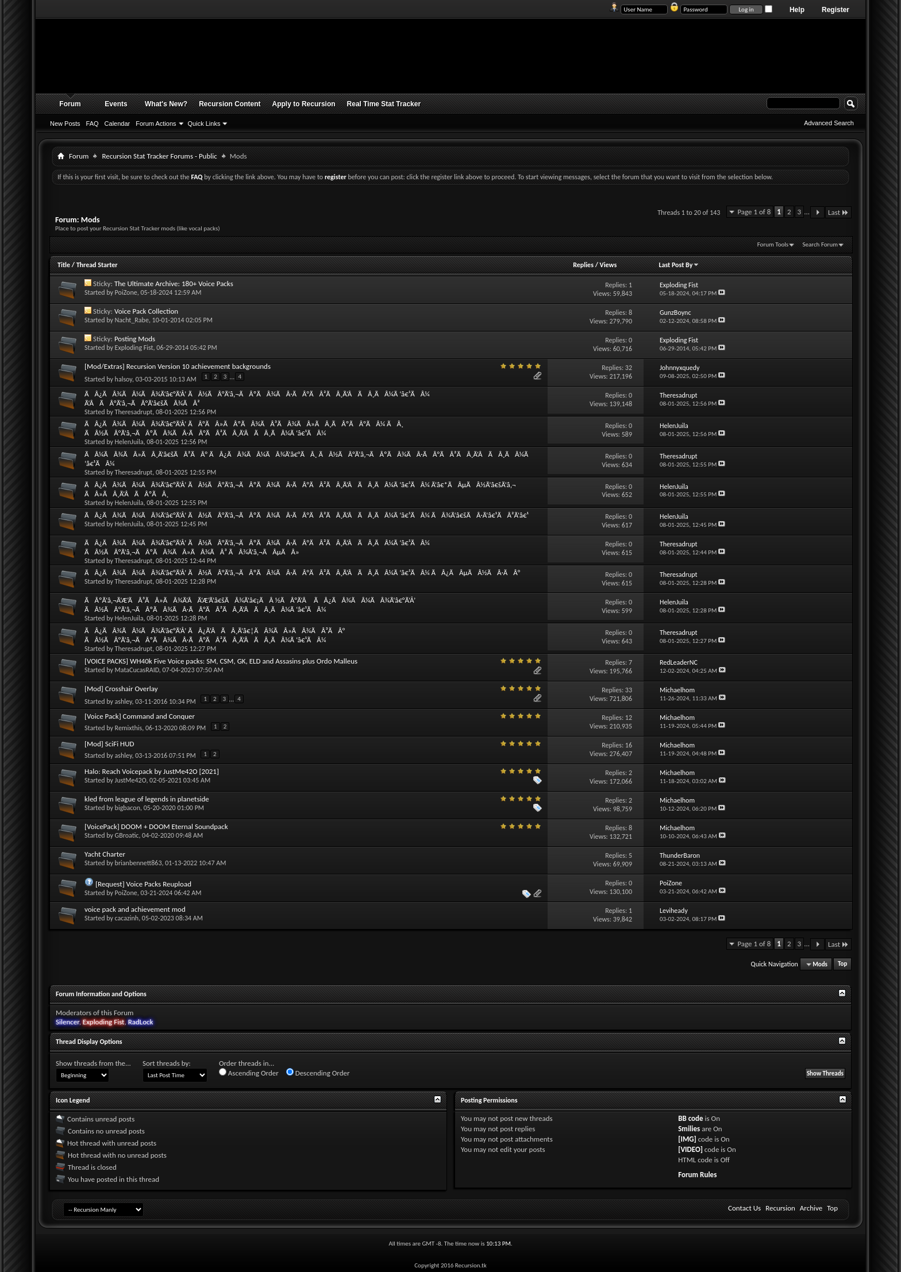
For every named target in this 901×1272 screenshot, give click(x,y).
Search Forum (820, 244)
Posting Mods (134, 338)
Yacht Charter (104, 854)
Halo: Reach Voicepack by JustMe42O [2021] (151, 771)
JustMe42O (131, 780)
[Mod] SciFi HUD (109, 743)
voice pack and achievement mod (135, 909)
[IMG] (687, 1139)
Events (116, 104)
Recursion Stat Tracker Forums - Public (159, 156)
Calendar (117, 123)
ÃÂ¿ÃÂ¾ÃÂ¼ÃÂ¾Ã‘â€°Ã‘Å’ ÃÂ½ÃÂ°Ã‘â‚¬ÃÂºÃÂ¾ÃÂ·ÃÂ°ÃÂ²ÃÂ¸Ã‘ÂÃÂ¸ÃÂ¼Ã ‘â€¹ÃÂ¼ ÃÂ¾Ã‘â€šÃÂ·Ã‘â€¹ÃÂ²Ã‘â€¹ (306, 515)
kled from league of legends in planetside (146, 799)
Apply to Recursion (304, 104)
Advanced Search (829, 123)
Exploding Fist (134, 348)
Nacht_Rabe (132, 320)
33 (628, 690)
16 (628, 745)
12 (628, 718)
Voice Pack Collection (146, 311)
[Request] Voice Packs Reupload (143, 884)
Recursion (780, 1208)
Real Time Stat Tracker (384, 104)
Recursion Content (229, 104)
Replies (583, 265)
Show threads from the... (93, 1063)
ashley (123, 701)
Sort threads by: (167, 1063)
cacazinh (127, 918)
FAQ (92, 123)
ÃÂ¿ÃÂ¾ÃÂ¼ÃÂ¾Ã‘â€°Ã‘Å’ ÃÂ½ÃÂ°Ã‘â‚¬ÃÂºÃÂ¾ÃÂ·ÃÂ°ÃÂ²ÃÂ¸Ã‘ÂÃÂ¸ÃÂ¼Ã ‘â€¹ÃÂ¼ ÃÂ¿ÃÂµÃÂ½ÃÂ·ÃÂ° (302, 572)
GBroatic (127, 835)
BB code (690, 1118)
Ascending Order (249, 1072)
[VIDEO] (690, 1149)
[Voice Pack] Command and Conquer (139, 716)
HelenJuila (129, 442)
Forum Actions (156, 123)
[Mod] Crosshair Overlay (121, 688)
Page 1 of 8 (754, 211)
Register (835, 10)
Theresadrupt (134, 412)
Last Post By (679, 265)
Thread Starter (97, 265)
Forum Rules (697, 1174)
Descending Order (318, 1072)
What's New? (166, 104)
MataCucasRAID (137, 670)
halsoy (123, 379)
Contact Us (744, 1208)
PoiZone (126, 292)
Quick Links (204, 123)
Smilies (689, 1128)
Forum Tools (772, 244)
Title (63, 265)
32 (628, 368)
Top (842, 964)
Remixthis (129, 728)
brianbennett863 (138, 863)
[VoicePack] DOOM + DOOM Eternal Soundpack (156, 826)
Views (608, 265)
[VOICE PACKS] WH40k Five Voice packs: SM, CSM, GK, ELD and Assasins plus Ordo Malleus (220, 661)
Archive (811, 1208)
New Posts (65, 123)
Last (838, 212)
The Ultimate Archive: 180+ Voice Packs (173, 283)
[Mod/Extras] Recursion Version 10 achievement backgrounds (177, 366)
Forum (69, 104)
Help (797, 10)
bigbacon (127, 808)
